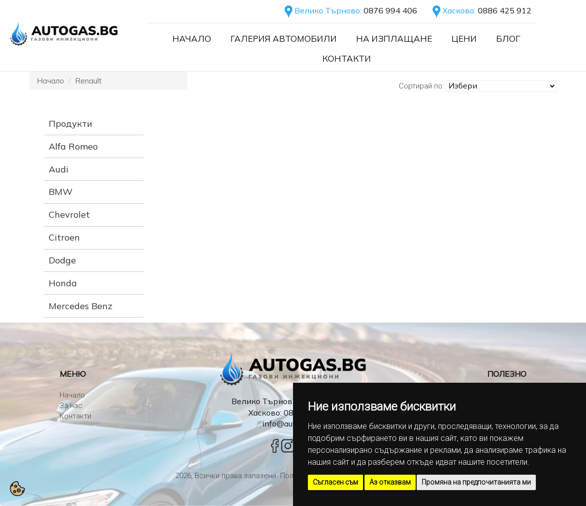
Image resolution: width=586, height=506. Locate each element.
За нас (71, 405)
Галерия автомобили (283, 38)
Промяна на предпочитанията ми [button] (476, 482)
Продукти (70, 123)
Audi (59, 169)
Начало (191, 38)
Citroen (64, 237)
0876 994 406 (390, 10)
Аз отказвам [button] (390, 482)
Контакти (346, 58)
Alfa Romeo (73, 146)
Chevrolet (69, 214)
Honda (63, 283)
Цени (464, 38)
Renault (88, 80)
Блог (508, 38)
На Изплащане (394, 38)
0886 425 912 (504, 10)
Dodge (62, 260)
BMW (61, 191)
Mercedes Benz (80, 306)
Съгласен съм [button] (335, 482)
